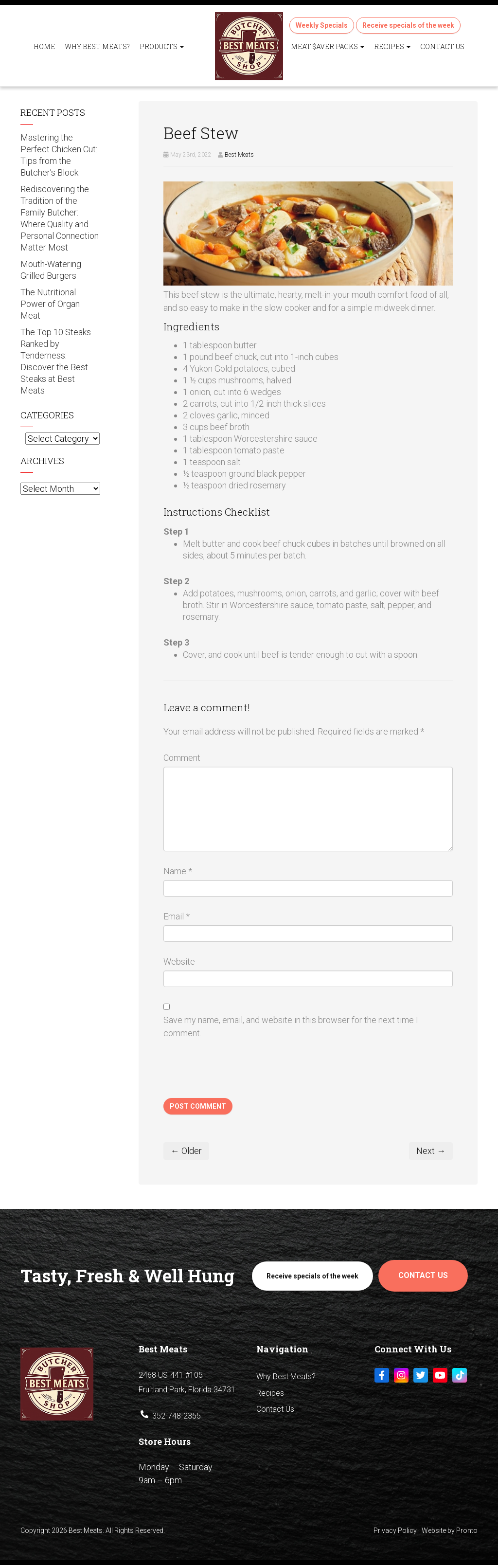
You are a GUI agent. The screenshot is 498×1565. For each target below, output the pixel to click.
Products (162, 46)
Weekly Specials (322, 25)
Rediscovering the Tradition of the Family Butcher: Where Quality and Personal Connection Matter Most (59, 218)
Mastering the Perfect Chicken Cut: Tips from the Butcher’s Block (58, 155)
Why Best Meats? (97, 46)
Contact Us (442, 46)
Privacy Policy (395, 1530)
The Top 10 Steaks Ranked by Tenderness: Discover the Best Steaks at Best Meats (55, 361)
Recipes (392, 46)
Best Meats (239, 154)
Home (44, 46)
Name (177, 871)
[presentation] (237, 1074)
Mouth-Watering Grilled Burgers (50, 270)
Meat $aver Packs (327, 46)
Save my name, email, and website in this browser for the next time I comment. (290, 1026)
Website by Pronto (450, 1530)
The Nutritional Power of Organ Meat (50, 304)
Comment (181, 758)
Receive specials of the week (408, 25)
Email (176, 916)
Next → (430, 1151)
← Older (186, 1151)
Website (179, 961)
